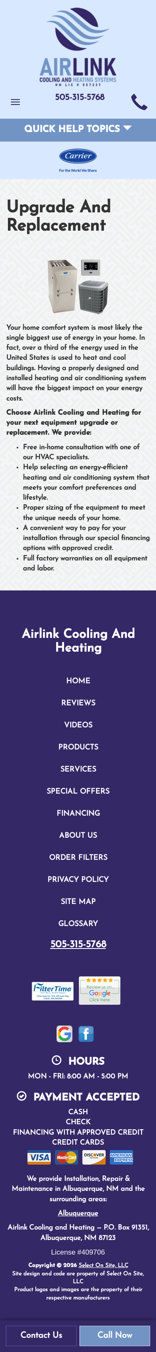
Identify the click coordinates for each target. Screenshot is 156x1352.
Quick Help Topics (78, 129)
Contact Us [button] (41, 1336)
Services (78, 769)
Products (78, 747)
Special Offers (78, 791)
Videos (78, 725)
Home (78, 681)
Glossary (78, 924)
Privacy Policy (78, 880)
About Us (78, 835)
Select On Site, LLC (103, 1265)
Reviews (78, 703)
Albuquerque (78, 1213)
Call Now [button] (114, 1336)
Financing (78, 813)
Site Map (78, 902)
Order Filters (78, 857)
